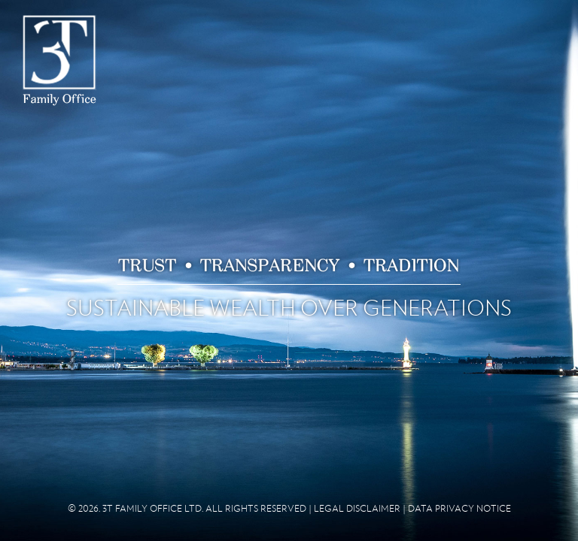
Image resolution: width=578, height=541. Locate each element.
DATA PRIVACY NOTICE (459, 508)
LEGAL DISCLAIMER (357, 508)
